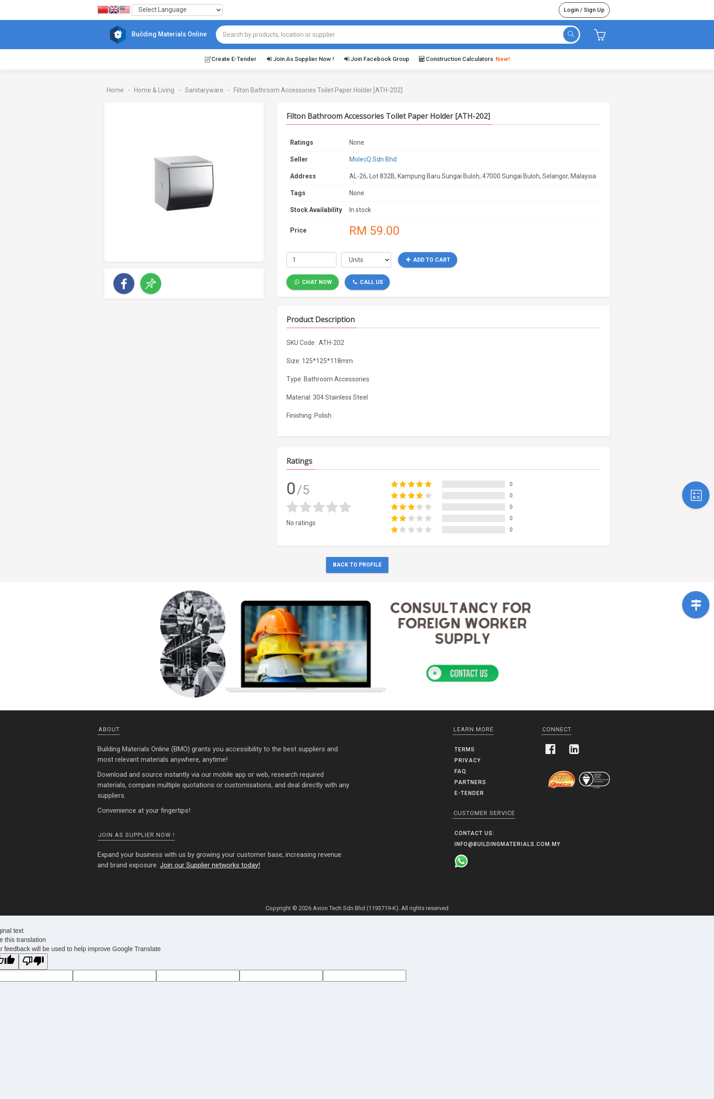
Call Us (368, 282)
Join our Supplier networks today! (210, 865)
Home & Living (154, 89)
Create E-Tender (230, 58)
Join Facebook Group (376, 58)
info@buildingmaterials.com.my (507, 844)
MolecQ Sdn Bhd (373, 158)
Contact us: (474, 833)
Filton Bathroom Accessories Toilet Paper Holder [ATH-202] (318, 89)
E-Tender (469, 793)
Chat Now (313, 282)
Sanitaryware (204, 89)
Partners (470, 782)
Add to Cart (428, 259)
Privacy (467, 760)
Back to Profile (357, 565)
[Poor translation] (33, 961)
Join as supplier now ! (299, 58)
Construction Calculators (464, 59)
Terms (464, 749)
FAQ (460, 771)
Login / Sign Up (584, 9)
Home (115, 89)
